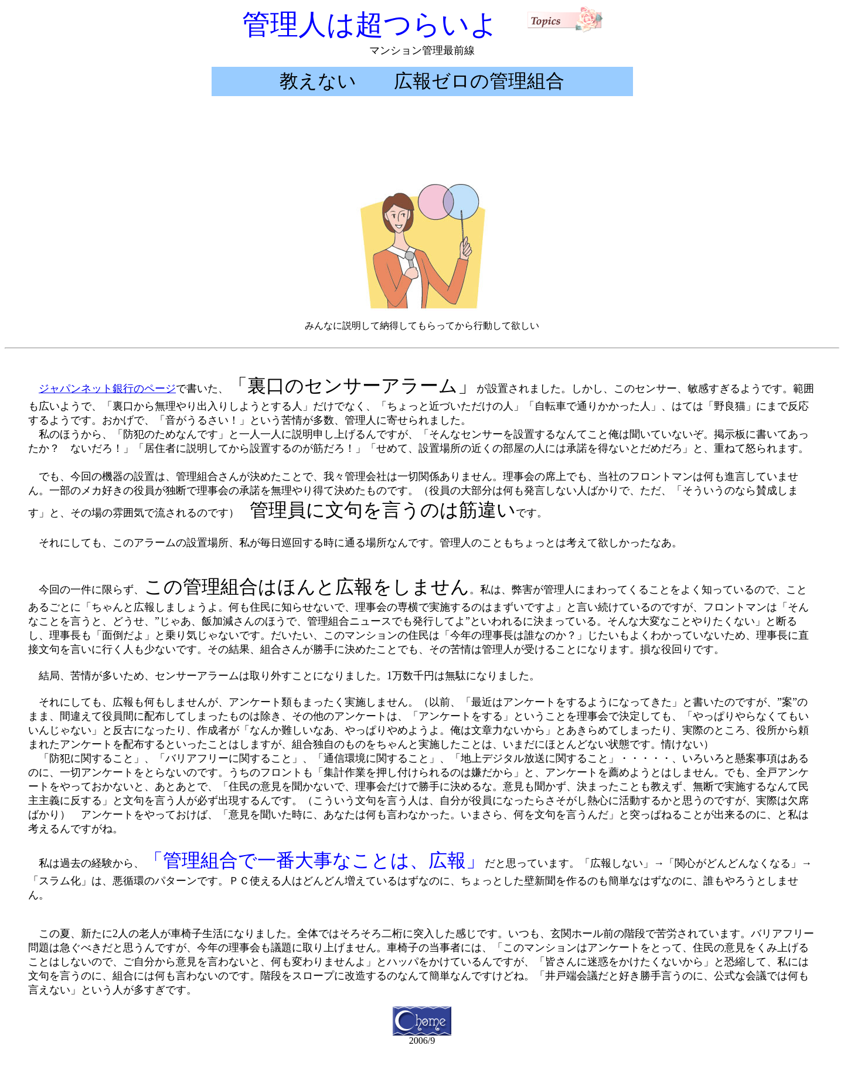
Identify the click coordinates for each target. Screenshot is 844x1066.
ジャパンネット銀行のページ (107, 388)
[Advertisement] (422, 143)
